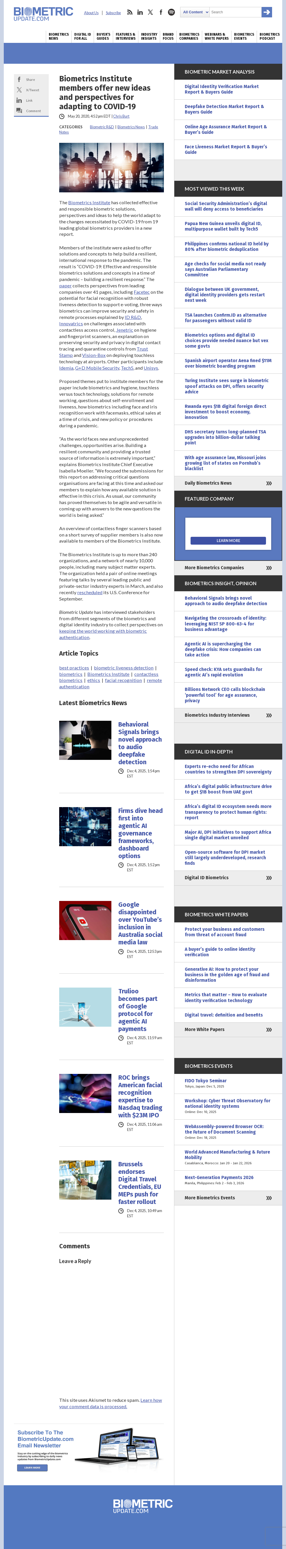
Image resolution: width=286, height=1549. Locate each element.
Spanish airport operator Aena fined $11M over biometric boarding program (228, 363)
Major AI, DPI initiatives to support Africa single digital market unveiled (228, 835)
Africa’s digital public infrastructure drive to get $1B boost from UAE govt (228, 789)
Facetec (142, 292)
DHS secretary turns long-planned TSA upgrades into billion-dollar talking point (225, 437)
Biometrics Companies (189, 36)
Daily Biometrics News (208, 483)
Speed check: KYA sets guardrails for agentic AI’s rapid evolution (223, 672)
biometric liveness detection (123, 667)
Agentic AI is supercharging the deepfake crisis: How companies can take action (223, 649)
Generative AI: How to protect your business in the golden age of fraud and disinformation (227, 975)
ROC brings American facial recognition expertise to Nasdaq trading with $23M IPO (140, 1096)
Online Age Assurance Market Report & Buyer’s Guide (226, 129)
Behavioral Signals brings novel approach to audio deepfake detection (140, 743)
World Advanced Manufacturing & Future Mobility (228, 1158)
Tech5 (127, 368)
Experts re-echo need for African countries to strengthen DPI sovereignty (228, 769)
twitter (150, 12)
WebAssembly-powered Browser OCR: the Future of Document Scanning (228, 1132)
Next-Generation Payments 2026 (228, 1180)
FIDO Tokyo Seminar (228, 1083)
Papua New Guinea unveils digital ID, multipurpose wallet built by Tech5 (223, 226)
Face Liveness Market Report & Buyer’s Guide (226, 149)
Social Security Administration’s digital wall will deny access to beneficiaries (226, 206)
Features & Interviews (125, 36)
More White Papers (205, 1029)
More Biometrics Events (210, 1197)
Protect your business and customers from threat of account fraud (225, 932)
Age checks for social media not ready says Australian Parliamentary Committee (225, 269)
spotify (171, 12)
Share (30, 79)
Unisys (151, 368)
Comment (33, 111)
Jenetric (124, 330)
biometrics (70, 674)
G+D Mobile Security (97, 368)
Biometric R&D (102, 127)
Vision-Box (94, 355)
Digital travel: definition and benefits (224, 1015)
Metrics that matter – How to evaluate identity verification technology (226, 997)
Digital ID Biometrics (207, 877)
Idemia (66, 368)
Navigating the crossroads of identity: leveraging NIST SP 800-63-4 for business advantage (225, 624)
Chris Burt (121, 116)
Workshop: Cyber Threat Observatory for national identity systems (228, 1106)
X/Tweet (32, 90)
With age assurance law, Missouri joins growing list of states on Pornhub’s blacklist (225, 463)
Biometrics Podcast (270, 36)
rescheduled (89, 592)
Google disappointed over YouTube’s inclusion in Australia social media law (140, 923)
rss (129, 12)
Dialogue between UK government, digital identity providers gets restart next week (225, 295)
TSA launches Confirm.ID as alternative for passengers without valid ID (226, 318)
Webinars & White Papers (217, 36)
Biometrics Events (244, 36)
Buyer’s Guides (103, 36)
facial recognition (123, 680)
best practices (74, 667)
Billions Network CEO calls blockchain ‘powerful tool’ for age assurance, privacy (225, 695)
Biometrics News (59, 36)
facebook (161, 12)
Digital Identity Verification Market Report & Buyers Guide (222, 89)
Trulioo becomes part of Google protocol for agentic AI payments (138, 1010)
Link (29, 100)
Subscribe (113, 13)
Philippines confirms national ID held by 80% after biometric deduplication (227, 246)
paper (65, 285)
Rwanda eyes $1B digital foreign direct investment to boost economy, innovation (225, 412)
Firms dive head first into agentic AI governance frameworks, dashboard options (140, 833)
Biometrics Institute (89, 202)
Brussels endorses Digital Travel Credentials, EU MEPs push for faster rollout (139, 1183)
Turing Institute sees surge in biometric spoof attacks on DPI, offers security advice (227, 386)
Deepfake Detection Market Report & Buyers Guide (224, 109)
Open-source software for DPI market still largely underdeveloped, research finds (225, 858)
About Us (91, 13)
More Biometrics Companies (214, 567)
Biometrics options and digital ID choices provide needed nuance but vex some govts (226, 341)
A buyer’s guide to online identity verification (220, 952)
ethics (93, 680)
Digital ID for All (82, 36)
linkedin (140, 12)
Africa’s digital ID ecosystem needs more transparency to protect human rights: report (228, 812)
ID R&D (133, 317)
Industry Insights (149, 36)
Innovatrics (71, 323)
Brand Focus (168, 36)
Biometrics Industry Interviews (217, 715)
